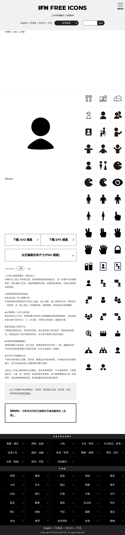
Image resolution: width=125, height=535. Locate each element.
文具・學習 (87, 443)
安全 (37, 484)
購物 (112, 520)
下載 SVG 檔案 (22, 239)
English (23, 23)
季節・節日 (112, 452)
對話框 (87, 502)
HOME (8, 32)
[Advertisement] (62, 61)
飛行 (37, 493)
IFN (43, 7)
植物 (37, 511)
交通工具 (12, 452)
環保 (62, 502)
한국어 (41, 23)
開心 (12, 511)
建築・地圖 (37, 452)
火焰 (12, 484)
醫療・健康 (87, 452)
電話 (62, 484)
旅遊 (87, 520)
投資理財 (62, 520)
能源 (62, 475)
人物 (15, 32)
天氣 (87, 493)
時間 (12, 475)
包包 (12, 520)
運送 (112, 511)
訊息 (12, 493)
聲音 (112, 484)
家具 (12, 502)
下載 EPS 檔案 (58, 239)
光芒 (112, 493)
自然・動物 (12, 461)
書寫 (37, 475)
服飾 (87, 511)
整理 (37, 520)
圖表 (112, 475)
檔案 (87, 484)
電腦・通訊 (12, 443)
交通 (62, 493)
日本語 (32, 23)
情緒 (87, 475)
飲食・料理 (62, 452)
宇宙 (62, 511)
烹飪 (112, 502)
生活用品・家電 (112, 443)
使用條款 (65, 23)
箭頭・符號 (37, 461)
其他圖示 (62, 461)
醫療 (37, 502)
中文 (49, 23)
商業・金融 (37, 443)
